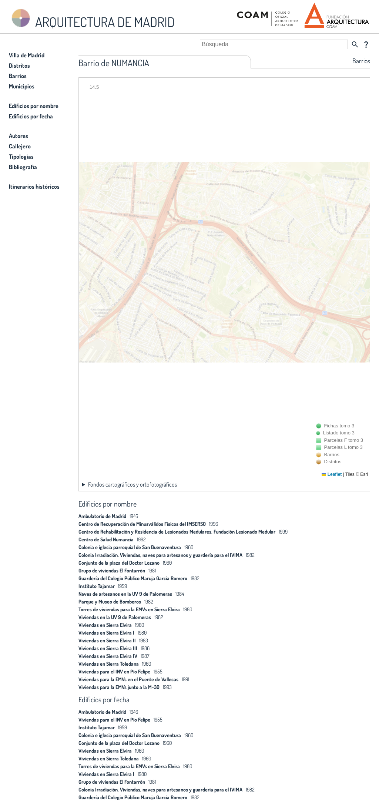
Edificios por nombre (33, 106)
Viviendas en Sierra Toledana (108, 663)
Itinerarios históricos (34, 186)
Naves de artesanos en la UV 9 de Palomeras (125, 594)
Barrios (18, 76)
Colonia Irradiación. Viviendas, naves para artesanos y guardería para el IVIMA (160, 555)
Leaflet (332, 474)
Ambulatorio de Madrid (102, 516)
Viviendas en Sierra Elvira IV (107, 656)
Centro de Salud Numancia (106, 539)
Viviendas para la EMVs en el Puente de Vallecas (128, 679)
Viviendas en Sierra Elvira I (106, 632)
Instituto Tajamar (96, 586)
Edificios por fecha (31, 116)
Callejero (20, 146)
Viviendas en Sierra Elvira (105, 625)
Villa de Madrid (26, 55)
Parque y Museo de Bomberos (109, 601)
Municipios (21, 86)
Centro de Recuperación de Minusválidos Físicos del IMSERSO (142, 524)
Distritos (19, 65)
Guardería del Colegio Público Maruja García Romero (132, 578)
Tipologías (21, 156)
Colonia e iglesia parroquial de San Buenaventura (129, 547)
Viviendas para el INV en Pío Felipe (114, 671)
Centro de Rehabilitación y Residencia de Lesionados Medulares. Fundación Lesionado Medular (176, 531)
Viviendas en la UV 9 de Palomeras (114, 617)
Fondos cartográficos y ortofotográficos (132, 484)
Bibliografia (23, 167)
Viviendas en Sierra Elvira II (107, 640)
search (355, 44)
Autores (18, 136)
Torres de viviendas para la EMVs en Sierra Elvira (129, 609)
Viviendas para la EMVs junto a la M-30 (119, 687)
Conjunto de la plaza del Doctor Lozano (119, 562)
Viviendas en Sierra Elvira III (107, 648)
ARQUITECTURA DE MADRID (92, 18)
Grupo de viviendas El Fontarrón (111, 570)
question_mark (366, 44)
